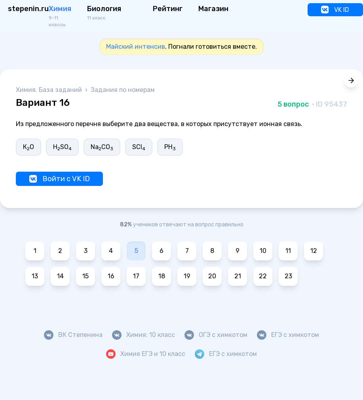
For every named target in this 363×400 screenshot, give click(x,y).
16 (111, 276)
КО (28, 147)
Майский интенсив (135, 46)
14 (60, 276)
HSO (62, 147)
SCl (138, 147)
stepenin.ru (28, 8)
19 (187, 276)
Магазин (213, 8)
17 (136, 276)
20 (212, 276)
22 (263, 276)
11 (288, 251)
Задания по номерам (123, 90)
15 (85, 276)
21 (237, 276)
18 (161, 276)
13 (35, 276)
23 (288, 276)
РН (170, 147)
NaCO (102, 147)
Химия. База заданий (50, 90)
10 (263, 251)
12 (313, 251)
